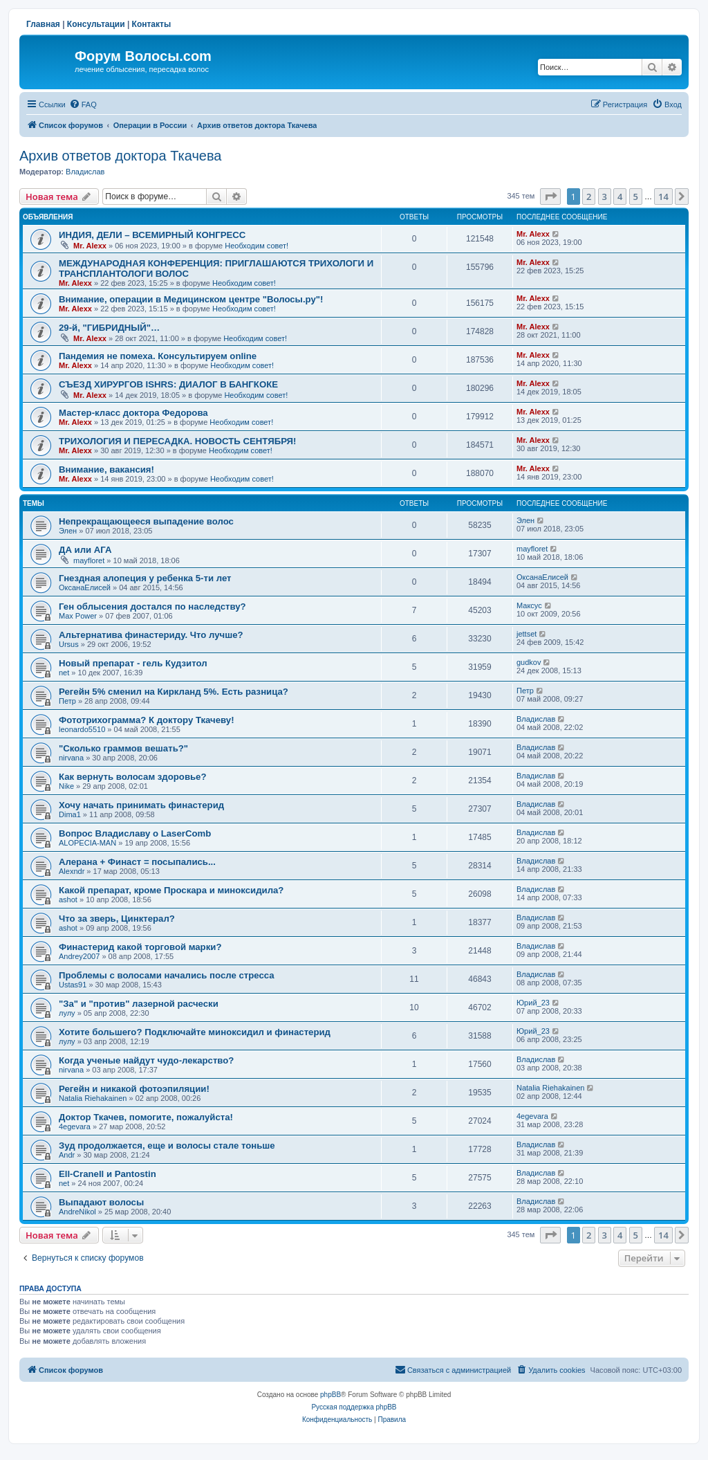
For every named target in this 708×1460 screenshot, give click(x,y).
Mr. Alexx (89, 245)
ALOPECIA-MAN (87, 843)
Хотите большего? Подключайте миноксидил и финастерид (194, 1032)
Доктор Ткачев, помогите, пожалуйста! (146, 1117)
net (64, 672)
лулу (67, 1013)
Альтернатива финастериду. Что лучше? (151, 635)
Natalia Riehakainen (93, 1098)
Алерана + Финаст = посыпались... (137, 862)
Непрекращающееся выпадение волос (146, 521)
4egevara (75, 1126)
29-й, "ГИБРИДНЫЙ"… (109, 327)
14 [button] (663, 196)
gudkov (528, 662)
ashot (68, 899)
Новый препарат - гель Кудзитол (133, 663)
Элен (68, 531)
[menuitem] (83, 104)
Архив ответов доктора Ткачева (120, 155)
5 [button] (635, 196)
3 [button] (604, 196)
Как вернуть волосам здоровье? (133, 777)
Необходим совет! (256, 245)
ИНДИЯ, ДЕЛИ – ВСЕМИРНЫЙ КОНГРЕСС (152, 235)
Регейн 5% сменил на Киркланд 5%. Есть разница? (173, 691)
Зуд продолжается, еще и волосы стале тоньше (167, 1145)
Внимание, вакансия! (106, 469)
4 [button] (619, 196)
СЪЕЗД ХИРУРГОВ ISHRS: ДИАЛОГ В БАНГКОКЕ (168, 384)
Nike (66, 786)
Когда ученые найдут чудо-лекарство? (146, 1060)
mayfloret (88, 560)
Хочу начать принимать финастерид (141, 805)
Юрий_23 (533, 1002)
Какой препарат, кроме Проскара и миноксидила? (171, 890)
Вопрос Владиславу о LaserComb (135, 833)
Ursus (69, 644)
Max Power (78, 616)
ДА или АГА (85, 550)
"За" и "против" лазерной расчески (138, 1003)
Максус (529, 605)
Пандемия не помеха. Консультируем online (158, 356)
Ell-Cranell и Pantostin (107, 1174)
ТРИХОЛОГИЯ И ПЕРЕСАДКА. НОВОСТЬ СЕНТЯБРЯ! (177, 441)
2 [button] (588, 196)
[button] (550, 196)
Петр (67, 701)
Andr (67, 1155)
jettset (526, 634)
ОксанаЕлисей (85, 587)
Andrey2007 (79, 956)
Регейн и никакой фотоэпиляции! (134, 1089)
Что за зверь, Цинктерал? (117, 918)
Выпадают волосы (101, 1202)
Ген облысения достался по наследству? (152, 606)
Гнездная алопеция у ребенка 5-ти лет (145, 578)
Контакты (151, 24)
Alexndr (71, 871)
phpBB (330, 1394)
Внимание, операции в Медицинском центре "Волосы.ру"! (191, 299)
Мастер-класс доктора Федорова (133, 413)
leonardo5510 (82, 729)
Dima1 (70, 814)
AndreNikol (77, 1211)
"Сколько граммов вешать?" (123, 748)
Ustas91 (72, 984)
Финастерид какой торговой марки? (140, 947)
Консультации (96, 24)
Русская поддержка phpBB (353, 1407)
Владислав (85, 171)
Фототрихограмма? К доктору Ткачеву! (146, 720)
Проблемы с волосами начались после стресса (166, 975)
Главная (43, 24)
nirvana (71, 758)
